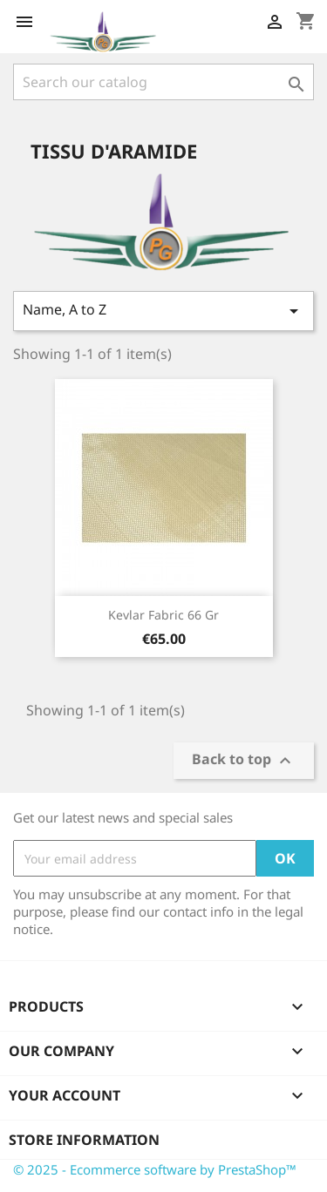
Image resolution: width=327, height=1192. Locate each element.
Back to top (244, 761)
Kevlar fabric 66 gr (163, 614)
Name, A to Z (163, 311)
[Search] (163, 82)
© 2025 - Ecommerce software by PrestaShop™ (154, 1169)
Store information (84, 1139)
